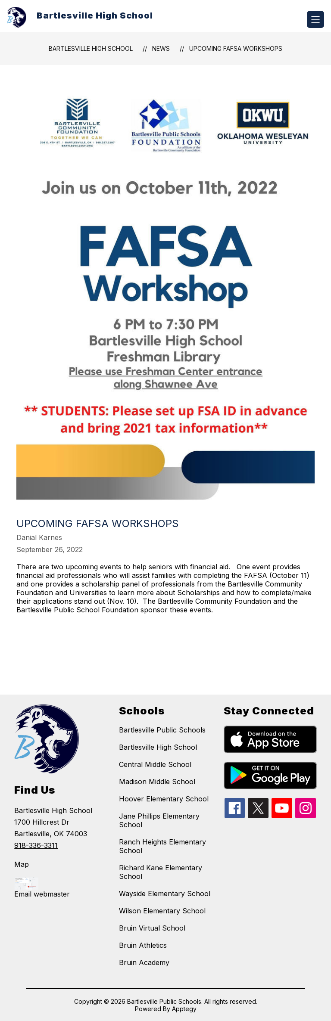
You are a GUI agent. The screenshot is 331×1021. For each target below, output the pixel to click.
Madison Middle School (157, 781)
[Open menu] (315, 19)
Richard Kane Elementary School (160, 872)
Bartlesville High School (91, 48)
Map (21, 864)
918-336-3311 (36, 845)
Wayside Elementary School (164, 893)
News (161, 48)
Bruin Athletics (143, 945)
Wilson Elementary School (162, 910)
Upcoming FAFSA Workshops (235, 48)
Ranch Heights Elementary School (162, 846)
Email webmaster (42, 894)
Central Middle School (155, 764)
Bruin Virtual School (152, 928)
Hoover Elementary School (164, 798)
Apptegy (184, 1008)
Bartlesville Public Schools (162, 730)
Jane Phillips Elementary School (159, 820)
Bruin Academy (144, 962)
